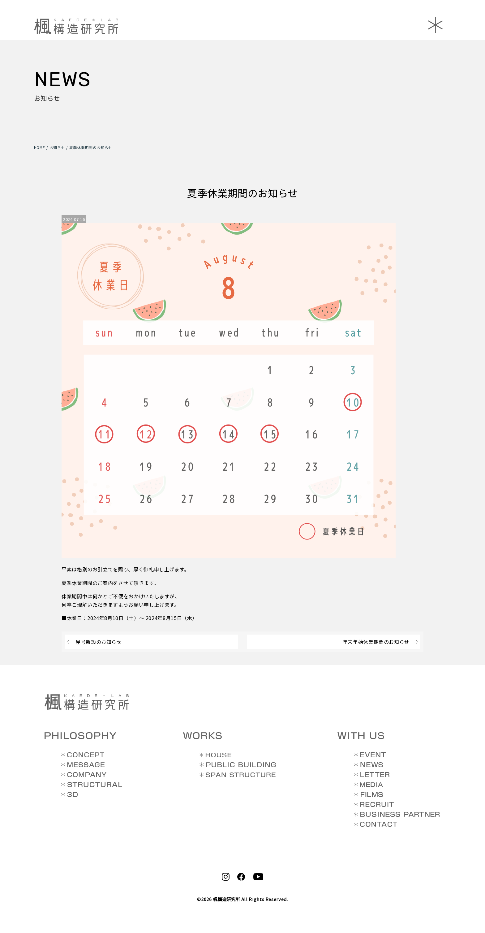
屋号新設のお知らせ (98, 641)
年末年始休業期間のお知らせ (376, 641)
